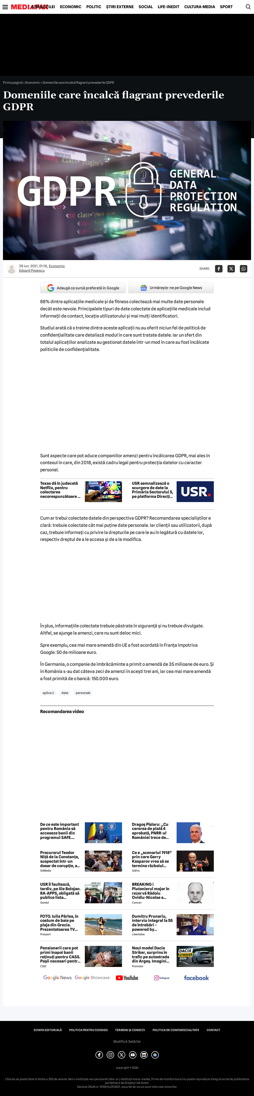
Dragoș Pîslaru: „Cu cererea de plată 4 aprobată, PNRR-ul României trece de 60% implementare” (151, 831)
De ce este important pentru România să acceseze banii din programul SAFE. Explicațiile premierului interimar (61, 831)
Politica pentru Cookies (88, 1030)
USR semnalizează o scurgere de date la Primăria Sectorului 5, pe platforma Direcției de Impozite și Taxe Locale (152, 490)
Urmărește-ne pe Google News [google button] (171, 288)
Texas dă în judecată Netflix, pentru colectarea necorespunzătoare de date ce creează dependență (61, 490)
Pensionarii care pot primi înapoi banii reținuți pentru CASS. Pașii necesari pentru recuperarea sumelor (60, 954)
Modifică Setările (127, 1041)
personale (83, 693)
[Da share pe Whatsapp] (243, 268)
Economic (70, 7)
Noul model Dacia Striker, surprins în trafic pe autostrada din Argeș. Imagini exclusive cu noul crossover (150, 954)
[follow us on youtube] (127, 978)
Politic (93, 7)
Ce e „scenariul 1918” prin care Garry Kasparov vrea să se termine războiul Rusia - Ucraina (152, 859)
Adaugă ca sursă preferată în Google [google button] (83, 288)
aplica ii (48, 693)
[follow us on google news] (57, 978)
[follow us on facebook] (196, 978)
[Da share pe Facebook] (218, 268)
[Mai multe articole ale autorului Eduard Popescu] (12, 269)
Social (146, 7)
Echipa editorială (48, 1030)
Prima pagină (13, 82)
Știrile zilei (43, 7)
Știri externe (120, 7)
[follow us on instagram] (161, 978)
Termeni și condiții (130, 1030)
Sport (226, 7)
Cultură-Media (199, 7)
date (65, 693)
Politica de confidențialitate (176, 1030)
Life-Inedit (168, 7)
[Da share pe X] (231, 268)
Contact (213, 1030)
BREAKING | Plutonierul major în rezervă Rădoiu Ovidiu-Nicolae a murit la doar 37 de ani (153, 891)
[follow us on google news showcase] (92, 978)
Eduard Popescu (32, 270)
